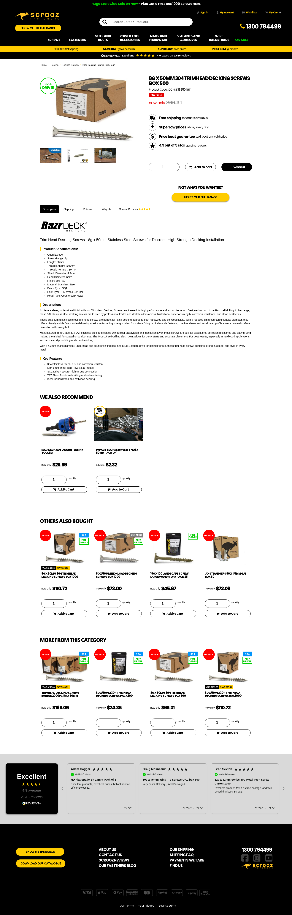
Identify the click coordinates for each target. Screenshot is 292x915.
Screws (54, 65)
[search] (106, 22)
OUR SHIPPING (182, 849)
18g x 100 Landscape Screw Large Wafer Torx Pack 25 (169, 575)
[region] (173, 788)
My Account (225, 12)
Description (49, 209)
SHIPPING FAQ (181, 854)
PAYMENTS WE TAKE (187, 860)
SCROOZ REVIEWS (114, 860)
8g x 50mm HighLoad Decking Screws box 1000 (116, 575)
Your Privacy (146, 906)
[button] (62, 788)
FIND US (176, 865)
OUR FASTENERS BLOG (117, 865)
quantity (72, 478)
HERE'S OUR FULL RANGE (200, 197)
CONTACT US (110, 854)
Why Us (106, 209)
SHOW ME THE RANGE (40, 852)
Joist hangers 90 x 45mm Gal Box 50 (225, 575)
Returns (87, 209)
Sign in (202, 12)
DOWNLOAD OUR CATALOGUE (40, 863)
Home (43, 65)
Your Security (167, 906)
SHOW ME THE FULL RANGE (38, 28)
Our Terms (127, 906)
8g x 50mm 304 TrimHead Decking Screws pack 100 (114, 694)
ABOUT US (107, 849)
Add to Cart (63, 489)
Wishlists (249, 12)
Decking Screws (70, 65)
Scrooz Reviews (135, 209)
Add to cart (200, 167)
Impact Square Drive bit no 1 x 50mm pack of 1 (117, 451)
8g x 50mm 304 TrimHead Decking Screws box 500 (168, 694)
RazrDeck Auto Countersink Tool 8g (62, 451)
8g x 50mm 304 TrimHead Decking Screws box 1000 (59, 575)
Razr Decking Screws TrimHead (98, 65)
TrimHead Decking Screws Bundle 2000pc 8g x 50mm (60, 694)
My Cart (272, 12)
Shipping (69, 209)
